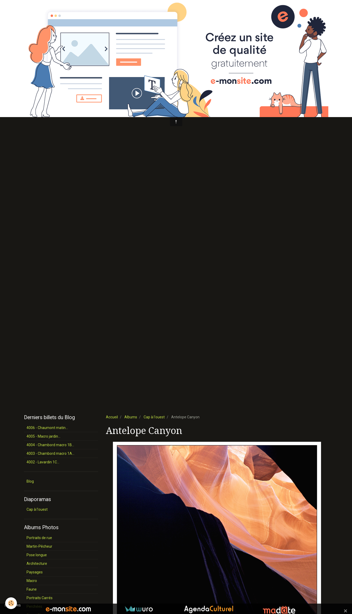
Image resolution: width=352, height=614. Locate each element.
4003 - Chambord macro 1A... (50, 453)
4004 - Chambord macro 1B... (50, 445)
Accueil (112, 417)
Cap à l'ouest (154, 417)
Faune (32, 589)
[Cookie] (11, 603)
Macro (32, 581)
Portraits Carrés (40, 598)
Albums (130, 417)
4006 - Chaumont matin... (47, 428)
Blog (30, 481)
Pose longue (37, 555)
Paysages (35, 572)
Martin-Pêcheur (39, 546)
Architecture (37, 563)
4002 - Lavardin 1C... (43, 462)
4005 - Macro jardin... (43, 436)
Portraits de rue (39, 538)
